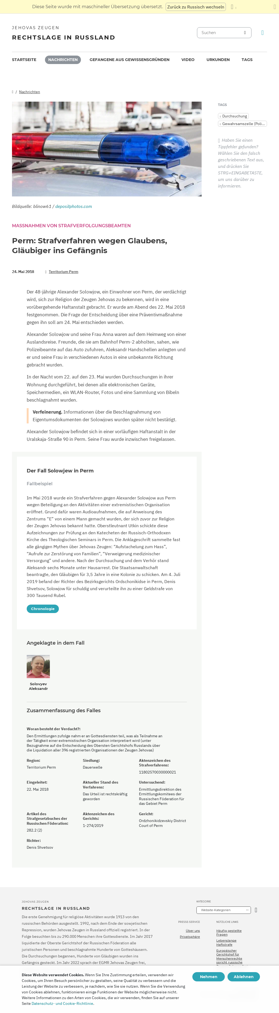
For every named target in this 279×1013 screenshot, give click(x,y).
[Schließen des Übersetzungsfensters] (275, 7)
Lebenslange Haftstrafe (226, 942)
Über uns (193, 931)
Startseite (24, 59)
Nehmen (208, 976)
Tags (247, 59)
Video (188, 59)
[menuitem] (24, 60)
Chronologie (42, 608)
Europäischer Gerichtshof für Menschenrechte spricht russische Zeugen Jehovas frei (232, 958)
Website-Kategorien (216, 910)
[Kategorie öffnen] (256, 910)
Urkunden (218, 59)
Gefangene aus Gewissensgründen (129, 59)
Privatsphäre (190, 937)
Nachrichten (63, 59)
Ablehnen (244, 976)
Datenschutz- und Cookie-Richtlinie (62, 1003)
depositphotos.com (73, 206)
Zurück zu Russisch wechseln (195, 7)
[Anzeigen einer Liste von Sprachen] (233, 7)
